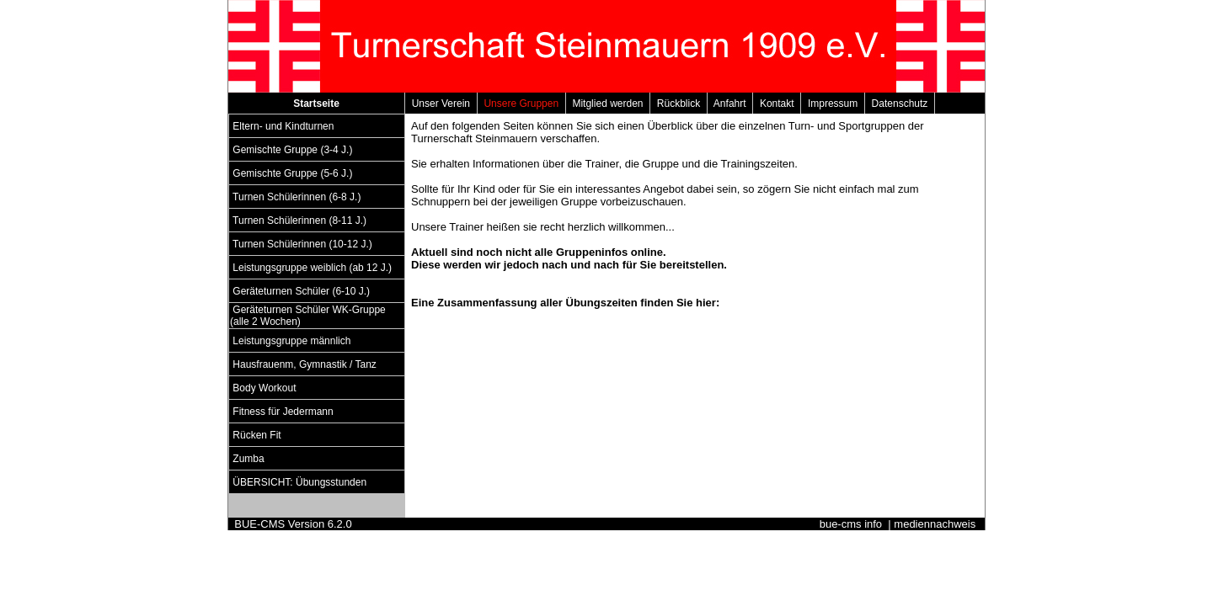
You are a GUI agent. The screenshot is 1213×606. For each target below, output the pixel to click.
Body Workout (264, 388)
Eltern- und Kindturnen (283, 126)
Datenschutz (899, 103)
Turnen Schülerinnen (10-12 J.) (302, 244)
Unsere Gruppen (521, 103)
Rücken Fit (257, 435)
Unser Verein (441, 103)
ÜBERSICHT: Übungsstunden (299, 482)
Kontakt (776, 103)
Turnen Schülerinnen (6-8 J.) (297, 197)
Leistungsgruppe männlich (292, 341)
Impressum (832, 103)
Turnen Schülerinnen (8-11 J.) (299, 220)
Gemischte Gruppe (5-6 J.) (292, 173)
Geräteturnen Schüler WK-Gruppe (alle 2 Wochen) (308, 315)
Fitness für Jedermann (283, 411)
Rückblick (678, 103)
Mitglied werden (608, 103)
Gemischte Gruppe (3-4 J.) (292, 150)
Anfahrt (729, 103)
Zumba (248, 459)
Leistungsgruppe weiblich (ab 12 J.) (312, 268)
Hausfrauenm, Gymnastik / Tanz (304, 364)
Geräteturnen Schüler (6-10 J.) (301, 291)
